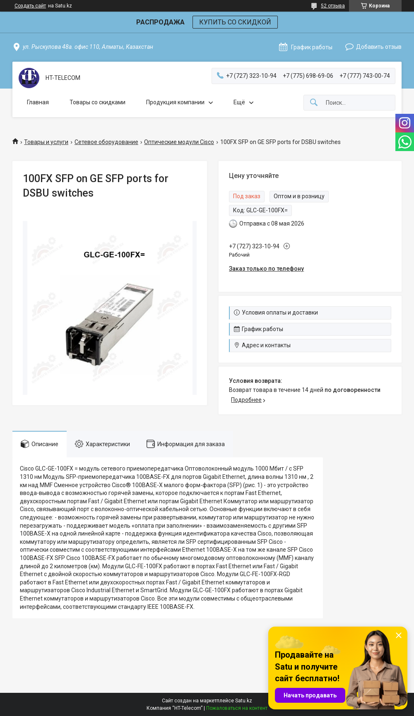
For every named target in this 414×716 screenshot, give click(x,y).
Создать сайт (30, 6)
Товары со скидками (97, 102)
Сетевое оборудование (106, 142)
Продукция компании (175, 102)
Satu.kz (243, 701)
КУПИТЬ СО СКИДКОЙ (235, 22)
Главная (38, 102)
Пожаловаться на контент (236, 708)
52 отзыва (333, 6)
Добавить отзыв (379, 46)
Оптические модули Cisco (179, 142)
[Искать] (314, 102)
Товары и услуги (46, 142)
